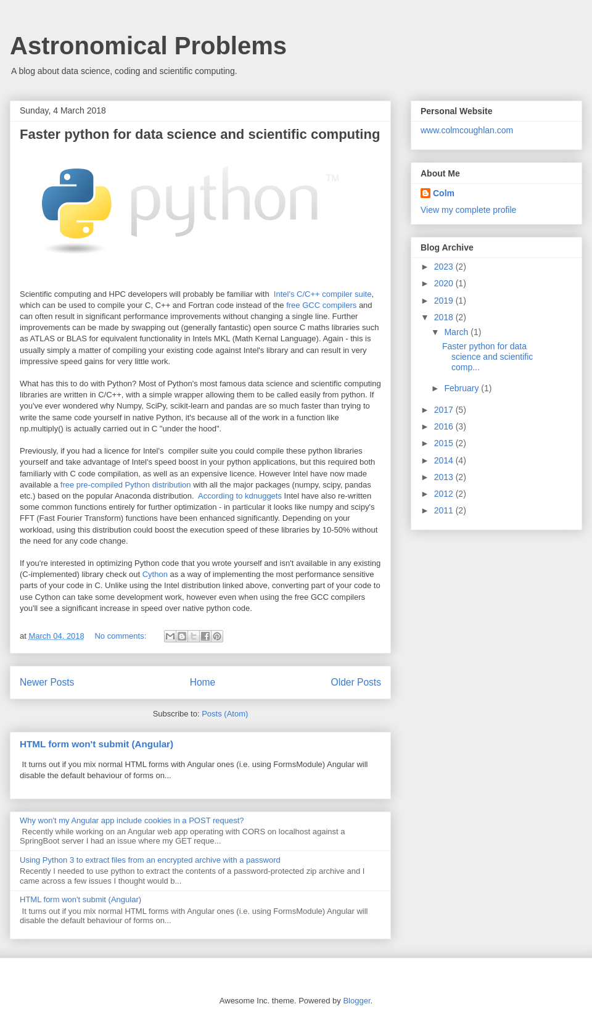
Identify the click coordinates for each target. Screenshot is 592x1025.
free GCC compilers (321, 305)
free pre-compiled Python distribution (125, 484)
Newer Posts (47, 682)
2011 (445, 510)
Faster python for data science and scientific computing (200, 134)
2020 (445, 283)
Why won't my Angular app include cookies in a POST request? (132, 820)
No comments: (121, 636)
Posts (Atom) (225, 713)
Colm (443, 193)
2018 (445, 317)
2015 (445, 443)
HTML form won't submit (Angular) (96, 744)
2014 (445, 460)
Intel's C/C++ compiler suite (323, 294)
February (462, 388)
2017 (445, 410)
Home (203, 682)
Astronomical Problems (148, 45)
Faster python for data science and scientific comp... (487, 356)
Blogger (356, 1000)
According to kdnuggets (240, 495)
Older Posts (356, 682)
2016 (445, 426)
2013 (445, 477)
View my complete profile (468, 210)
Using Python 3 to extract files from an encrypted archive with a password (150, 860)
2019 (445, 300)
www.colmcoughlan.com (467, 130)
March (457, 332)
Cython (155, 574)
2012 (445, 494)
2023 (445, 267)
